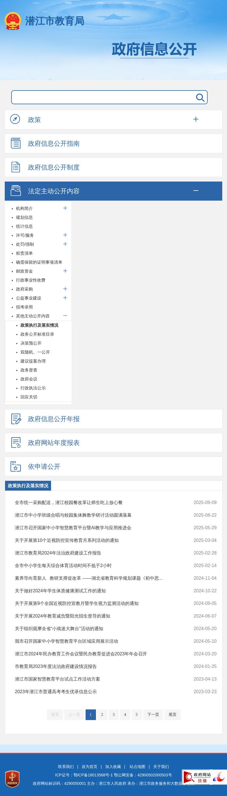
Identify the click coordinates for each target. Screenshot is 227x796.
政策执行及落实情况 (39, 325)
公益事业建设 (28, 298)
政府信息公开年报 (45, 418)
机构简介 (24, 208)
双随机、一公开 (35, 352)
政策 (25, 119)
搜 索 (199, 97)
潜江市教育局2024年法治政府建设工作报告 (97, 553)
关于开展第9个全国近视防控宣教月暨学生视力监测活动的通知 (97, 603)
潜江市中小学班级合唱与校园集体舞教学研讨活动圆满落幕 (97, 515)
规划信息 (24, 217)
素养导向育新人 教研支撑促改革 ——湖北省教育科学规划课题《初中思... (97, 578)
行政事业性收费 (30, 280)
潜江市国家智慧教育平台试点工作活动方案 (97, 679)
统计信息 (24, 226)
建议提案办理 (33, 361)
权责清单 (24, 253)
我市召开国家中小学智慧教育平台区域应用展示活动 (97, 641)
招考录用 (24, 307)
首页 (55, 715)
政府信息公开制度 (45, 167)
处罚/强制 (25, 244)
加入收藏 (113, 766)
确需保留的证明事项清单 (39, 262)
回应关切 (28, 396)
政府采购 (24, 289)
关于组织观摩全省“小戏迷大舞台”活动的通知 (97, 628)
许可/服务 (25, 235)
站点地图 (137, 766)
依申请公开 (35, 466)
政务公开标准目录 (37, 334)
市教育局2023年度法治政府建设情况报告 (97, 666)
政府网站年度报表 (45, 442)
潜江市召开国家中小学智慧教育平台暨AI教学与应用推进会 (97, 528)
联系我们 (66, 766)
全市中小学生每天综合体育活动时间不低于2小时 (97, 565)
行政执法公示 (33, 388)
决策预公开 (31, 343)
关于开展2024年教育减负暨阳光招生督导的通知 (97, 616)
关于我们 (161, 766)
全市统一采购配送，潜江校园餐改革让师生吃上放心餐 (97, 502)
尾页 (172, 715)
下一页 (153, 715)
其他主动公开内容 (33, 316)
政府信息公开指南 (45, 143)
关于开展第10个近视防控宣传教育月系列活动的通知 (97, 540)
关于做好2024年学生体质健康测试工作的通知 (97, 591)
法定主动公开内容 (45, 190)
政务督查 (28, 370)
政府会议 (28, 379)
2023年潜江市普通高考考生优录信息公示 (97, 691)
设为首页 (89, 766)
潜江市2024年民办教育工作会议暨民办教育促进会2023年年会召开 (97, 654)
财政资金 (24, 271)
